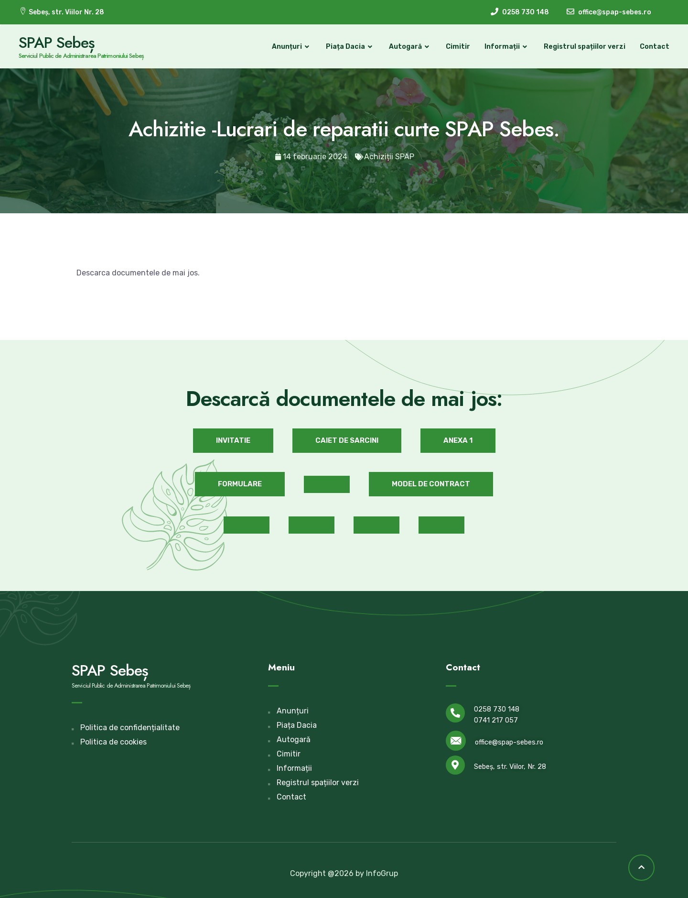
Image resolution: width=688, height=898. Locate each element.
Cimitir (457, 47)
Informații (506, 47)
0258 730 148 (496, 709)
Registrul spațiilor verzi (584, 47)
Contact (654, 47)
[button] (233, 440)
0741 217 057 (496, 720)
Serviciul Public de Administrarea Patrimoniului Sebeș (81, 55)
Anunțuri (291, 47)
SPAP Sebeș (57, 43)
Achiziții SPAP (389, 156)
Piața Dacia (349, 47)
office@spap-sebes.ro (509, 742)
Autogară (409, 47)
